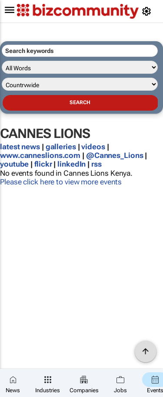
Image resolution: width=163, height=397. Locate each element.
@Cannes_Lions (114, 155)
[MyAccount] (148, 11)
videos (93, 146)
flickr (43, 164)
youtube (14, 164)
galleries (61, 146)
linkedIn (72, 164)
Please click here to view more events (61, 181)
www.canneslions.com (40, 155)
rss (96, 164)
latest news (21, 146)
